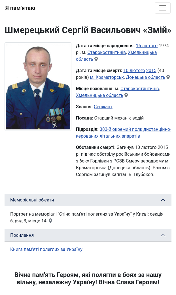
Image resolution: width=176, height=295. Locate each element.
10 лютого (134, 70)
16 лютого (147, 45)
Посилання (22, 235)
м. (93, 77)
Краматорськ (110, 77)
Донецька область (145, 77)
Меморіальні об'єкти (32, 200)
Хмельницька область (99, 95)
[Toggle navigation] (163, 8)
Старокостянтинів (106, 52)
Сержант (103, 106)
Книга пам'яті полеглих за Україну (46, 249)
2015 (151, 70)
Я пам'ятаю (20, 8)
